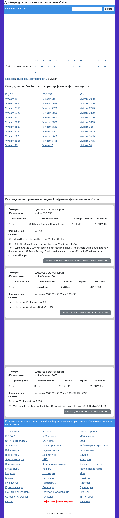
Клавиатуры (12, 468)
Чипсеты (85, 501)
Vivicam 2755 (49, 108)
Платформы (49, 482)
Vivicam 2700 (87, 103)
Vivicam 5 (47, 145)
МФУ (82, 473)
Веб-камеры (12, 450)
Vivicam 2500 (12, 103)
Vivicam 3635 (49, 136)
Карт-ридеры (12, 464)
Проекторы (86, 487)
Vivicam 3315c (88, 122)
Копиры (47, 468)
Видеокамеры (50, 450)
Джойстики (49, 454)
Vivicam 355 (86, 126)
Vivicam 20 (48, 98)
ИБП (45, 459)
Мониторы (48, 473)
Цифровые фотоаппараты (32, 78)
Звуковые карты (14, 459)
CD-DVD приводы (89, 431)
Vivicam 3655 (87, 136)
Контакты (23, 8)
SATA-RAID (48, 440)
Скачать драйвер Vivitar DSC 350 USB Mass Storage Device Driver (77, 260)
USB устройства (51, 445)
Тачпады (47, 496)
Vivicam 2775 (87, 108)
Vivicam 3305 (49, 122)
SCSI (82, 440)
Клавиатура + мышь (91, 464)
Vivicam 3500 (12, 126)
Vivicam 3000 (49, 117)
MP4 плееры (87, 436)
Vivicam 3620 (12, 136)
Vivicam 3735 (87, 140)
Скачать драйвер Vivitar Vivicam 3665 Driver (87, 411)
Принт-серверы (14, 487)
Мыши (9, 478)
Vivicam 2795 (12, 112)
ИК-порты (85, 459)
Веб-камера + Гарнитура (94, 445)
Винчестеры (12, 454)
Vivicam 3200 (12, 122)
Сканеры (85, 492)
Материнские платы (91, 468)
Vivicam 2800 (49, 112)
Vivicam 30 (11, 117)
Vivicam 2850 (87, 112)
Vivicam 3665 (12, 140)
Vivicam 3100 (87, 117)
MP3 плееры (49, 436)
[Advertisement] (59, 35)
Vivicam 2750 (12, 108)
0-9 (36, 60)
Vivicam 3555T (50, 131)
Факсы (9, 501)
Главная (10, 8)
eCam (83, 94)
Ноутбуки (85, 478)
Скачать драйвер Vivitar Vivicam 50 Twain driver (85, 312)
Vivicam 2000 (87, 98)
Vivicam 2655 (49, 103)
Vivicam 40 (11, 145)
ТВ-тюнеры (86, 496)
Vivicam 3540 (49, 126)
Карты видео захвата (54, 464)
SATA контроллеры (16, 440)
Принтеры (48, 487)
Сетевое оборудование (55, 492)
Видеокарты (87, 450)
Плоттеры (85, 482)
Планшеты (11, 482)
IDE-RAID (10, 436)
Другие (84, 454)
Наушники (48, 478)
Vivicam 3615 (87, 131)
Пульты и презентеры (18, 492)
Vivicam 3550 (12, 131)
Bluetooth (47, 431)
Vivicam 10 (11, 98)
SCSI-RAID (11, 445)
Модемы (10, 473)
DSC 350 (47, 94)
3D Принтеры (13, 431)
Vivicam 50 (86, 145)
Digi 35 (9, 94)
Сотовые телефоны (16, 496)
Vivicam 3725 (49, 140)
